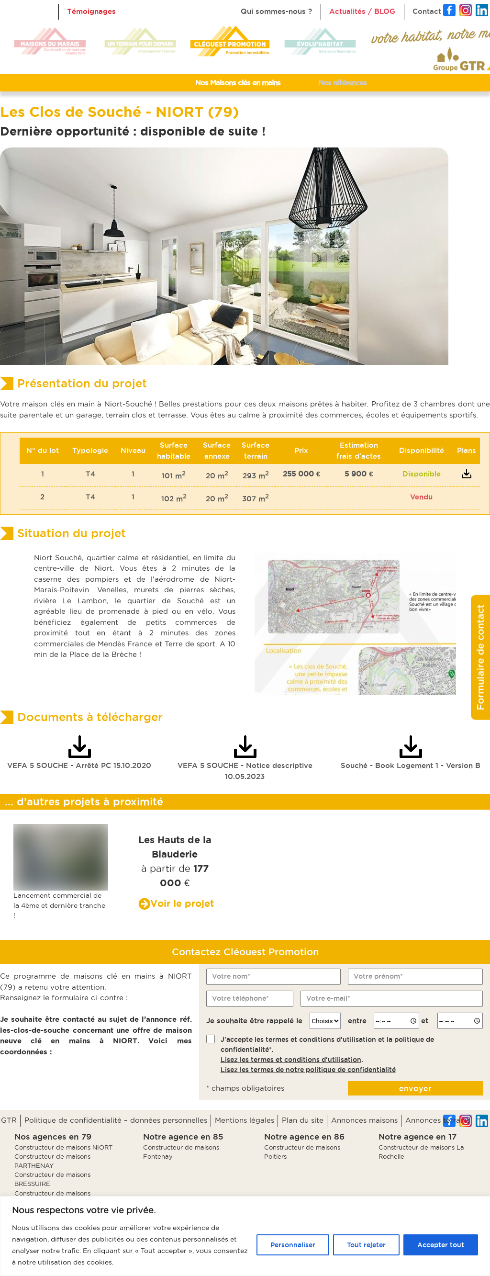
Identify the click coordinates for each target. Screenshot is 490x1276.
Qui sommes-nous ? (276, 11)
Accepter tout (440, 1245)
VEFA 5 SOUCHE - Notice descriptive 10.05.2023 (245, 757)
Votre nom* (231, 976)
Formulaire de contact (480, 657)
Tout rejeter (366, 1245)
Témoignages (91, 11)
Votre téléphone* (240, 998)
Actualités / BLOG (362, 11)
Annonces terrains (437, 1120)
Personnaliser (292, 1245)
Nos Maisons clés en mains (237, 83)
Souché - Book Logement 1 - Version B (410, 752)
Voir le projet (182, 903)
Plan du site (302, 1120)
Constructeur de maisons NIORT (63, 1147)
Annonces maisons (364, 1120)
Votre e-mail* (328, 998)
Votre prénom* (378, 976)
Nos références (342, 83)
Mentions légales (244, 1120)
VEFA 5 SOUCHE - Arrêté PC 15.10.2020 (79, 752)
